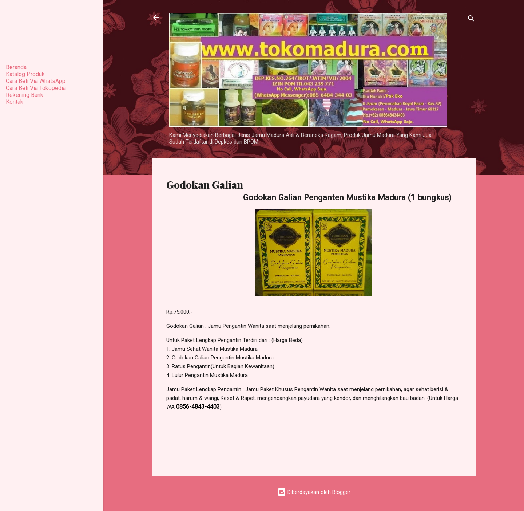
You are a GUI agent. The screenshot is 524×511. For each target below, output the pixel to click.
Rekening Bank (24, 94)
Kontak (14, 101)
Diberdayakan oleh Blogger (313, 492)
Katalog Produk (25, 74)
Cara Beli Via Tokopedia (36, 87)
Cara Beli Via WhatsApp (36, 81)
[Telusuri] (471, 20)
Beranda (16, 67)
